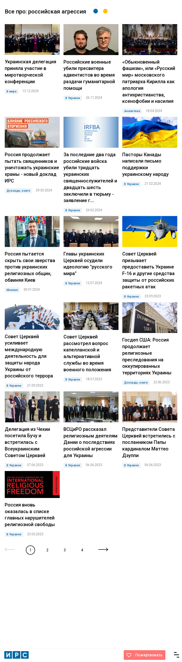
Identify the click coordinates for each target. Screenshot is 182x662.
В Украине (72, 98)
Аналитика (132, 111)
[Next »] (103, 550)
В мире (12, 91)
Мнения (12, 290)
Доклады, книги (18, 190)
